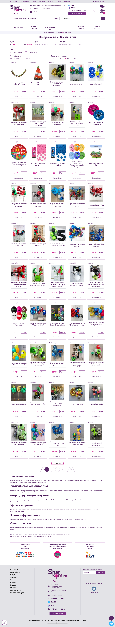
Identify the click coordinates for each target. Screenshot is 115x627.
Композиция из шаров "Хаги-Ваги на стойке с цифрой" (96, 244)
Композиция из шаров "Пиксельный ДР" (19, 443)
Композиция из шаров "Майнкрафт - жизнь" (77, 83)
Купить (24, 91)
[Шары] (77, 151)
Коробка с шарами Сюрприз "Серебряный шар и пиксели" (57, 284)
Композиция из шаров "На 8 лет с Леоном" (96, 83)
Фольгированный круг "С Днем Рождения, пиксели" (19, 164)
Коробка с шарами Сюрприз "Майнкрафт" (38, 284)
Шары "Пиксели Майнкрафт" (18, 324)
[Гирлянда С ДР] (19, 72)
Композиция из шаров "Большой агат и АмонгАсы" (57, 205)
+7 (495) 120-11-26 (78, 10)
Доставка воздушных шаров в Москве (41, 620)
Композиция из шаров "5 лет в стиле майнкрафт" (19, 205)
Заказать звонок (77, 13)
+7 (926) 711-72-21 (58, 609)
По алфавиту (14, 58)
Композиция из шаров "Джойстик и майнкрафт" (57, 83)
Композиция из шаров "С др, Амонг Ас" (38, 443)
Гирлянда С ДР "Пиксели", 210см (19, 83)
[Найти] (80, 18)
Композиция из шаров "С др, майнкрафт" (19, 123)
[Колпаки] (38, 72)
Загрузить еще (57, 463)
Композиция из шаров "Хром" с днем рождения (38, 123)
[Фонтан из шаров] (77, 273)
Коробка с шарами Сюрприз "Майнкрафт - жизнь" (77, 123)
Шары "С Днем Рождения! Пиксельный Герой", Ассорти (77, 164)
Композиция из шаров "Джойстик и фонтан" (77, 324)
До (28, 45)
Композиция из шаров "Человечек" (57, 123)
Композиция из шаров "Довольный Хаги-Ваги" (96, 324)
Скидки (34, 1)
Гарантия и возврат (17, 593)
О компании (13, 1)
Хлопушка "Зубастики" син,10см (57, 164)
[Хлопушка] (38, 152)
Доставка (42, 1)
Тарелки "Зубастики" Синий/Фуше (96, 123)
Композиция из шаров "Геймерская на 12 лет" (96, 205)
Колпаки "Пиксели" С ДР (38, 83)
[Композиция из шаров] (57, 72)
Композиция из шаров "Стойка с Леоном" (77, 443)
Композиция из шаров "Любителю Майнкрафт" (77, 364)
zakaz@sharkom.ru (38, 11)
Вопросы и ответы (16, 590)
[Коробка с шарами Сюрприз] (77, 112)
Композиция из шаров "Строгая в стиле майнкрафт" (96, 443)
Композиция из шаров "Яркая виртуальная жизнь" (19, 284)
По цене (27, 58)
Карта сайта (94, 592)
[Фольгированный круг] (19, 152)
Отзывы (58, 1)
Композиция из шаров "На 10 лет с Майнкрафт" (57, 403)
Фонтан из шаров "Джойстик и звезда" (77, 284)
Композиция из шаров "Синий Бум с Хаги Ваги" (57, 443)
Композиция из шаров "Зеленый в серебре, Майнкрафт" (38, 364)
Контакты (67, 1)
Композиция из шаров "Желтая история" (19, 364)
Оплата (50, 1)
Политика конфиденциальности (58, 623)
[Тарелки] (96, 112)
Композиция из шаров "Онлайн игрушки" (77, 404)
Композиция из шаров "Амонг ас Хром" (38, 324)
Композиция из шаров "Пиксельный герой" (96, 404)
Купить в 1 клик (19, 96)
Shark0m (74, 5)
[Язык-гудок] (96, 152)
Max (73, 8)
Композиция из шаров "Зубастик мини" (57, 364)
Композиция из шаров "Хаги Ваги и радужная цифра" (77, 244)
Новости (13, 585)
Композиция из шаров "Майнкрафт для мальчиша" (96, 364)
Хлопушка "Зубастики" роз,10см (38, 164)
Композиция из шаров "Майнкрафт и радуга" (38, 404)
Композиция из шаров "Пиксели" (38, 244)
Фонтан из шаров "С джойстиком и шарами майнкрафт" (96, 284)
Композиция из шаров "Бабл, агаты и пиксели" (38, 205)
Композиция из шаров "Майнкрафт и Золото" (19, 404)
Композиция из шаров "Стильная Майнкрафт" (58, 244)
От (14, 45)
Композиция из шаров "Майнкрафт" (19, 244)
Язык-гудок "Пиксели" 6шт (96, 164)
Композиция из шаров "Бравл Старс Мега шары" (77, 205)
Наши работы (25, 1)
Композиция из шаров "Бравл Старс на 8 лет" (57, 324)
